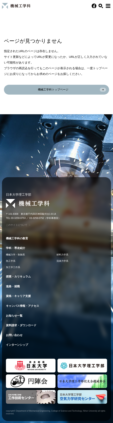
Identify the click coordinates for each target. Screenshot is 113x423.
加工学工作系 (13, 267)
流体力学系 (62, 261)
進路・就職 (13, 286)
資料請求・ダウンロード (21, 325)
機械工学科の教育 (17, 238)
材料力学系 (62, 254)
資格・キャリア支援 (18, 296)
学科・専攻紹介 (15, 248)
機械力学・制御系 (15, 254)
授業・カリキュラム (18, 276)
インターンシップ (17, 344)
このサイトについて (18, 225)
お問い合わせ (14, 335)
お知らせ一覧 (14, 315)
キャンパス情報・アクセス (22, 305)
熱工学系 (10, 261)
